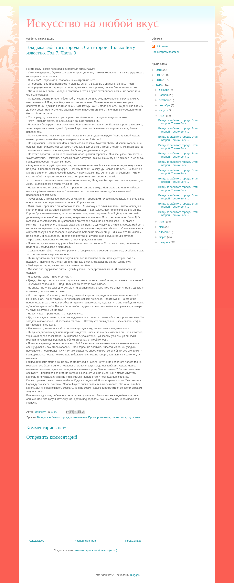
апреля (164, 231)
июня (162, 221)
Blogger (134, 574)
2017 (159, 74)
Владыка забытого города (53, 417)
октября (164, 100)
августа (164, 110)
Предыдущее (133, 540)
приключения (79, 417)
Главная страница (85, 540)
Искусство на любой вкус (92, 23)
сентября (165, 105)
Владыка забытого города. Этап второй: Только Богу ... (178, 122)
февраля (165, 242)
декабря (164, 89)
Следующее (36, 540)
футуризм (134, 417)
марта (163, 237)
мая (161, 226)
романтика (103, 417)
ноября (164, 94)
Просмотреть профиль (165, 51)
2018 (159, 69)
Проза (92, 417)
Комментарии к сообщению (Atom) (96, 550)
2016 (159, 80)
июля (162, 115)
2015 (159, 85)
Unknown (162, 46)
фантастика (119, 417)
